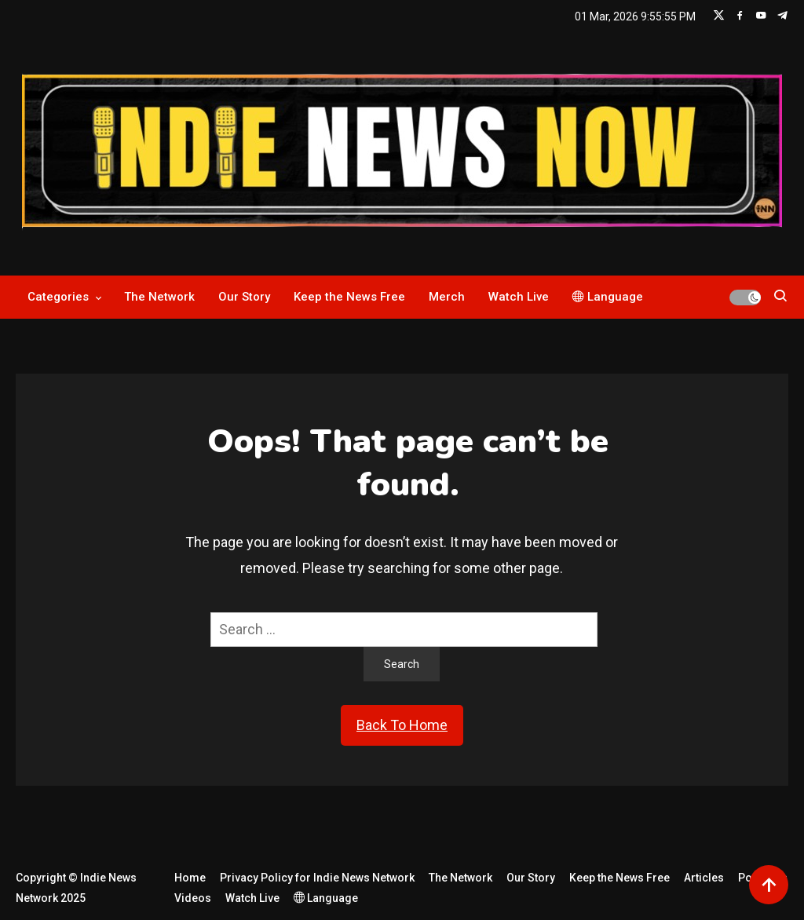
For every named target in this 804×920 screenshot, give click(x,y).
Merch (447, 297)
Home (190, 877)
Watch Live (518, 297)
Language (607, 297)
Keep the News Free (349, 297)
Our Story (244, 297)
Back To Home (402, 725)
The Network (159, 297)
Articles (704, 877)
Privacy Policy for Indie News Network (317, 877)
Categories (58, 297)
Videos (192, 898)
